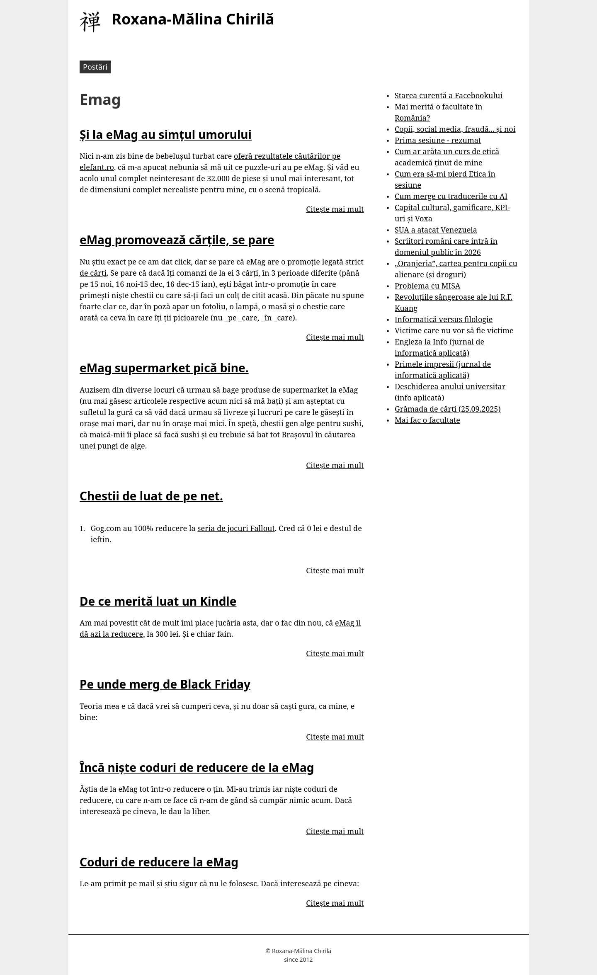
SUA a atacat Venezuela (436, 230)
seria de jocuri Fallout (236, 528)
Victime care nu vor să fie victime (454, 330)
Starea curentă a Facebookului (448, 95)
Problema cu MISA (427, 286)
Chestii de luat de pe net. (151, 496)
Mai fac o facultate (427, 420)
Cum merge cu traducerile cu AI (451, 196)
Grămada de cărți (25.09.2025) (448, 409)
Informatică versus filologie (444, 319)
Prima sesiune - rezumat (438, 140)
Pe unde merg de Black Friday (165, 684)
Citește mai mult (335, 209)
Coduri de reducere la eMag (159, 862)
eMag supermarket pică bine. (164, 368)
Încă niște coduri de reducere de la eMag (197, 767)
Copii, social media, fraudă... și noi (455, 129)
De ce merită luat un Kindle (158, 601)
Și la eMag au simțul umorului (166, 134)
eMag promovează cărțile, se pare (177, 239)
